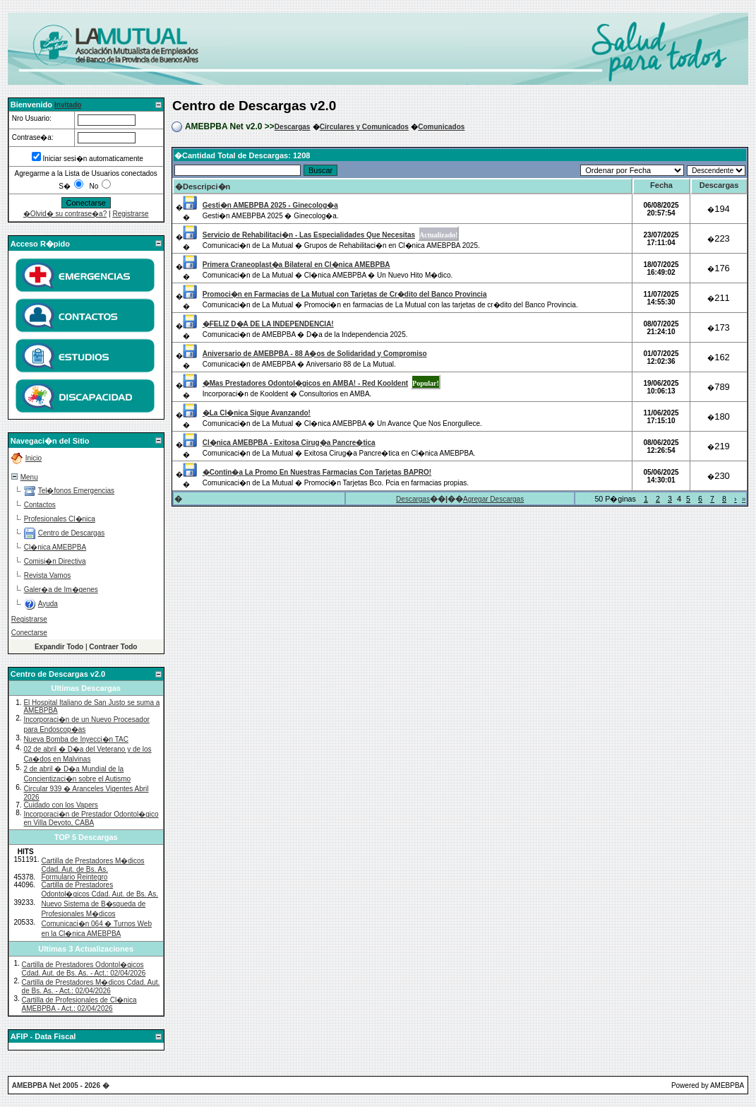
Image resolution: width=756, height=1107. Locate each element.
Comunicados (441, 127)
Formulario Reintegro (74, 877)
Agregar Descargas (493, 499)
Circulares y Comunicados (364, 127)
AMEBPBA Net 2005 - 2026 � (60, 1085)
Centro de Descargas (71, 533)
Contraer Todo (113, 647)
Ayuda (48, 604)
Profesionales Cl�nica (59, 519)
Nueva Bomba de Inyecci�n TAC (75, 739)
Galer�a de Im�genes (61, 589)
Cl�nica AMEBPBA (55, 547)
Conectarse (29, 633)
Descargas (293, 127)
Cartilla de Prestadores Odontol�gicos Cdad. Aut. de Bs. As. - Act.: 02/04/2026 (84, 969)
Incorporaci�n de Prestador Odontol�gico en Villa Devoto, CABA (90, 818)
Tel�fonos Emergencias (76, 491)
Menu (29, 477)
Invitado (67, 105)
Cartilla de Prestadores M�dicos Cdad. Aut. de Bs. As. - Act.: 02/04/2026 (91, 986)
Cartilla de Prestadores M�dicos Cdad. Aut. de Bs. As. (92, 865)
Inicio (33, 458)
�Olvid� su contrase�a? (65, 214)
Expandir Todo (59, 647)
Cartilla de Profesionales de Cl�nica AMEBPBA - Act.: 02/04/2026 (79, 1004)
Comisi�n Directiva (55, 561)
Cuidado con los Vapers (60, 805)
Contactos (40, 505)
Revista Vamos (47, 575)
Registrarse (130, 214)
